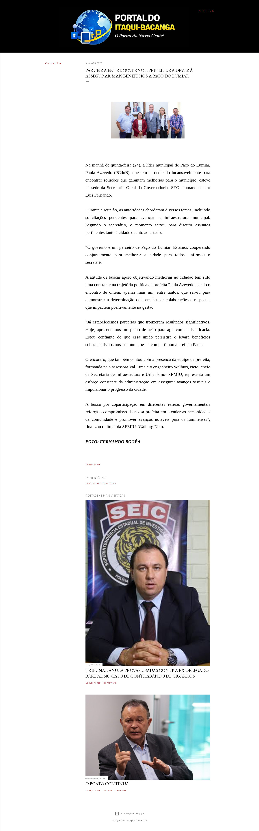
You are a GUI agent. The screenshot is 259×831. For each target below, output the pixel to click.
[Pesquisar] (206, 11)
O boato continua (107, 783)
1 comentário (109, 682)
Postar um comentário (100, 483)
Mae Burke (141, 820)
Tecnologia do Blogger (129, 813)
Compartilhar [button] (53, 63)
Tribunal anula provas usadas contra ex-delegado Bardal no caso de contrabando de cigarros (147, 673)
